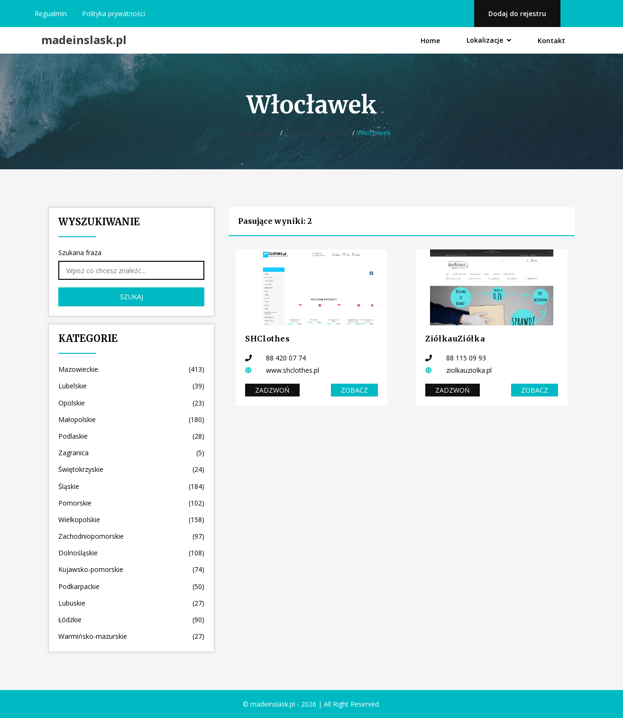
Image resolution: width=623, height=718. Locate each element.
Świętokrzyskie (131, 469)
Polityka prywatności (113, 13)
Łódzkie (131, 620)
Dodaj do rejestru (517, 13)
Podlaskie (131, 436)
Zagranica (131, 453)
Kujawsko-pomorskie (317, 132)
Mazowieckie (131, 369)
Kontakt (551, 40)
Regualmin (51, 13)
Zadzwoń (272, 390)
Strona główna (255, 132)
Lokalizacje (489, 40)
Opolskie (131, 403)
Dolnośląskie (131, 553)
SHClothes (267, 338)
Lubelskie (131, 386)
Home (430, 40)
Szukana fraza (79, 252)
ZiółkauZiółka (455, 338)
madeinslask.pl (84, 40)
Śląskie (131, 486)
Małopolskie (131, 419)
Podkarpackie (131, 586)
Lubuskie (131, 603)
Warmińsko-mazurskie (131, 636)
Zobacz (354, 390)
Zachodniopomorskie (131, 536)
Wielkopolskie (131, 519)
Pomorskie (131, 503)
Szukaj (131, 296)
